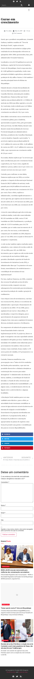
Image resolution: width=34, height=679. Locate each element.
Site (2, 520)
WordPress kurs (11, 672)
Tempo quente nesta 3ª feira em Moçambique (16, 608)
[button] (29, 9)
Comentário (5, 482)
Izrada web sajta (23, 672)
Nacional (5, 640)
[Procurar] (21, 5)
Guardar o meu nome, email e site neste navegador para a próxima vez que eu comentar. (17, 529)
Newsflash (5, 566)
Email (3, 513)
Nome (3, 505)
